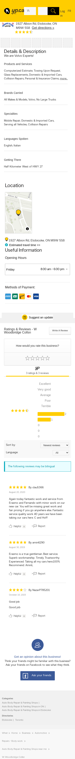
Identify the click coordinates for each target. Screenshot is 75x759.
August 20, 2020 (17, 492)
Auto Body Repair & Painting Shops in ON (23, 706)
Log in (62, 13)
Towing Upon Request (47, 70)
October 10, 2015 (17, 595)
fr (69, 14)
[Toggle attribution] (27, 228)
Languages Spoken (16, 138)
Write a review (60, 330)
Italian (17, 145)
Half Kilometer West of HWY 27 (23, 166)
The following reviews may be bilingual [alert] (31, 466)
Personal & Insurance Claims (42, 78)
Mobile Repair (12, 120)
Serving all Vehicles (15, 124)
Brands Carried (13, 92)
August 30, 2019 (17, 547)
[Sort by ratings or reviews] (54, 445)
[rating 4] (18, 590)
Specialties (11, 113)
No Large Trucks (46, 99)
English (8, 145)
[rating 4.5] (24, 32)
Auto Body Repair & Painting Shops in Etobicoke (26, 710)
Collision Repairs (14, 78)
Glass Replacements (16, 74)
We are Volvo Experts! (19, 56)
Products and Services (18, 64)
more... (64, 78)
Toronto (19, 720)
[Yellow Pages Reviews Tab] (37, 371)
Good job (14, 601)
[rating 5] (18, 488)
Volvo (32, 99)
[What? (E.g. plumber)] (30, 11)
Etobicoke (7, 720)
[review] (37, 507)
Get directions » (43, 27)
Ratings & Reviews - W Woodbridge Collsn (20, 331)
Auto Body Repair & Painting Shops (20, 703)
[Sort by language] (61, 452)
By (36, 487)
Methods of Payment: (20, 287)
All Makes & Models (16, 99)
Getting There (12, 159)
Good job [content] (14, 607)
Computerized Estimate (18, 70)
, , (36, 26)
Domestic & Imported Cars (45, 74)
